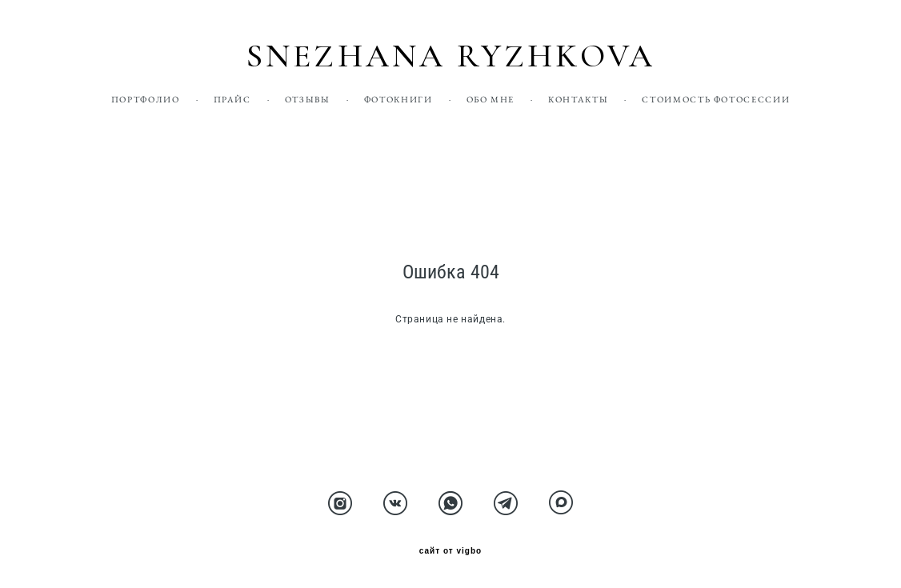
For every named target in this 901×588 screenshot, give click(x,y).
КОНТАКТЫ (578, 99)
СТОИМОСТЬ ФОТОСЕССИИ (716, 99)
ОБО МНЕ (491, 99)
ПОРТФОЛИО (145, 99)
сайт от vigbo (450, 551)
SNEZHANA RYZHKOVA (450, 56)
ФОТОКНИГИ (398, 99)
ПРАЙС (232, 99)
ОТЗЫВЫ (307, 99)
